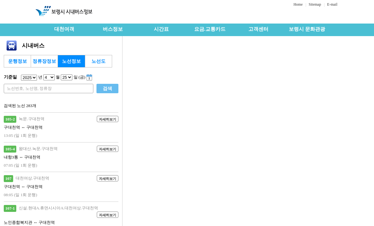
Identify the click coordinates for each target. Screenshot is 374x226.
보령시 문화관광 (307, 29)
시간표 (161, 29)
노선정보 (71, 61)
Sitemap (315, 4)
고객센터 (258, 29)
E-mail (332, 4)
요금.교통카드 (210, 29)
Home (298, 4)
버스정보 (113, 29)
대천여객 (64, 29)
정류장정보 (44, 61)
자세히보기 (107, 119)
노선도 (98, 61)
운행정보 (17, 61)
